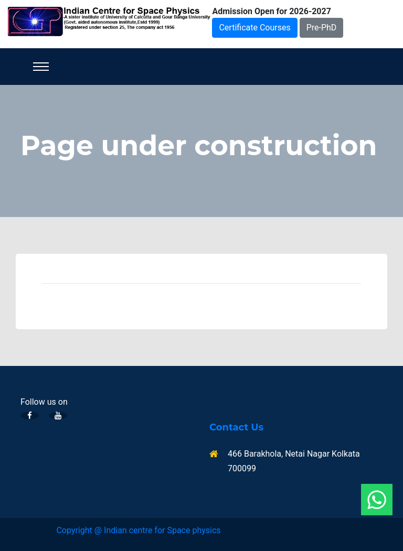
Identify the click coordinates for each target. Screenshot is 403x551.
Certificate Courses (254, 28)
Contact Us (236, 427)
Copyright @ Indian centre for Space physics (138, 530)
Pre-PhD (321, 28)
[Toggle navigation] (41, 66)
